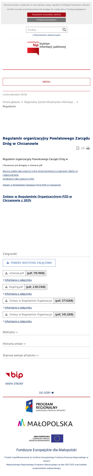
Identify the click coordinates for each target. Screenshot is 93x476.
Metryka (9, 332)
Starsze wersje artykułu (19, 355)
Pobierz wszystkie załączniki (27, 264)
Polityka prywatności (47, 20)
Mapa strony (14, 384)
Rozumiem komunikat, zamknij (46, 14)
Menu (46, 81)
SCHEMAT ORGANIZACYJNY (18, 178)
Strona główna (11, 102)
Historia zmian (13, 344)
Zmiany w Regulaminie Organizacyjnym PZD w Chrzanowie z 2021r (37, 198)
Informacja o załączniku (17, 280)
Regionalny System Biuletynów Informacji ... (49, 102)
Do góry (46, 393)
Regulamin (9, 107)
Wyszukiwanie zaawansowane (46, 35)
